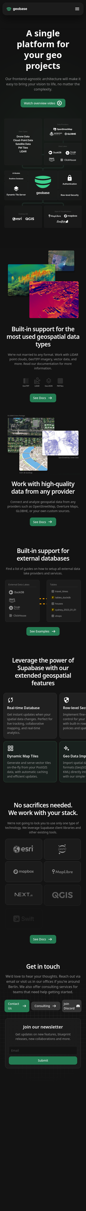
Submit (43, 1060)
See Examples (43, 631)
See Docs (43, 398)
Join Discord (72, 1006)
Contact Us (17, 1006)
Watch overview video (43, 103)
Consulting (46, 1006)
